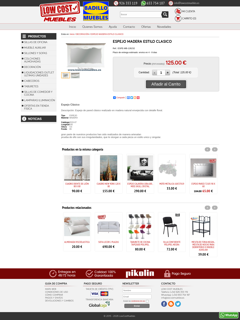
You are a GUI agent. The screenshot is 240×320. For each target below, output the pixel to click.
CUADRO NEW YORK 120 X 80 (108, 185)
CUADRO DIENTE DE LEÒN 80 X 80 (77, 185)
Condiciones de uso (56, 291)
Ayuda (113, 27)
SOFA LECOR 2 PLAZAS (108, 242)
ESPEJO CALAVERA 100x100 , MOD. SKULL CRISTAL (140, 185)
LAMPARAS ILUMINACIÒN (39, 100)
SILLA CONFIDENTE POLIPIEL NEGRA (172, 243)
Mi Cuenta (188, 11)
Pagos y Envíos (54, 297)
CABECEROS (31, 81)
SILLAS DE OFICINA (35, 42)
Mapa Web (50, 288)
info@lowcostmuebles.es (172, 297)
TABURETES (31, 86)
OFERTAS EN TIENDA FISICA (36, 107)
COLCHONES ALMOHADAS (32, 60)
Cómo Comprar (54, 294)
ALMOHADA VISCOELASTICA (77, 242)
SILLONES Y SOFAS (35, 53)
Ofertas (146, 27)
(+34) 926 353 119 (179, 291)
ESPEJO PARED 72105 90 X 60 (203, 185)
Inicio (72, 27)
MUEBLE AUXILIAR (35, 47)
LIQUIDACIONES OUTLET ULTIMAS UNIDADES (39, 74)
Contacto (129, 27)
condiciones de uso (138, 301)
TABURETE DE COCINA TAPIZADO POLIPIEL (140, 243)
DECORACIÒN (32, 67)
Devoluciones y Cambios (59, 300)
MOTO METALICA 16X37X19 (171, 183)
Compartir (119, 97)
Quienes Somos (92, 27)
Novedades (164, 27)
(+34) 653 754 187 (181, 294)
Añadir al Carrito (166, 84)
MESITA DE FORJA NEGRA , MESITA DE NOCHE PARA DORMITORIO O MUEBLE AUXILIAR (203, 245)
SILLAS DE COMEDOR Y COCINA (38, 93)
